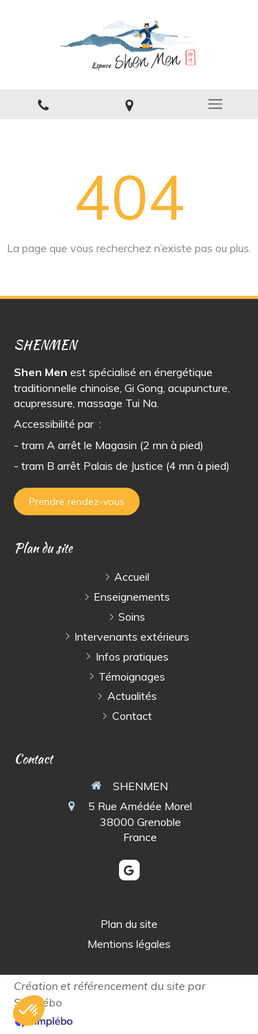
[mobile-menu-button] (215, 104)
